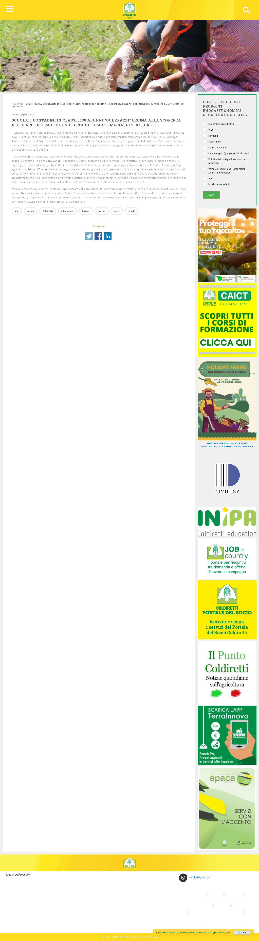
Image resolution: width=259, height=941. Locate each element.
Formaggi (213, 135)
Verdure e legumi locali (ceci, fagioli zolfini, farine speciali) (226, 171)
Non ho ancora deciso (219, 184)
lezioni (85, 211)
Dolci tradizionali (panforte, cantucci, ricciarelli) (227, 161)
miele (117, 211)
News (28, 104)
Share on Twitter (89, 236)
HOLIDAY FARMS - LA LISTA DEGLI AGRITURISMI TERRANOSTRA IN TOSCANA (227, 445)
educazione (67, 211)
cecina (30, 211)
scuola (131, 211)
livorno (101, 211)
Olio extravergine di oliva (221, 124)
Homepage (17, 104)
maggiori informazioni (220, 933)
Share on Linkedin (108, 236)
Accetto (242, 932)
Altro (210, 178)
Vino (210, 130)
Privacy (154, 936)
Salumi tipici (214, 141)
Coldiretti (47, 211)
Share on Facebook (98, 236)
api (16, 211)
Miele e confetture (217, 147)
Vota (211, 195)
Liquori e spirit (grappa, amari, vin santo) (229, 153)
